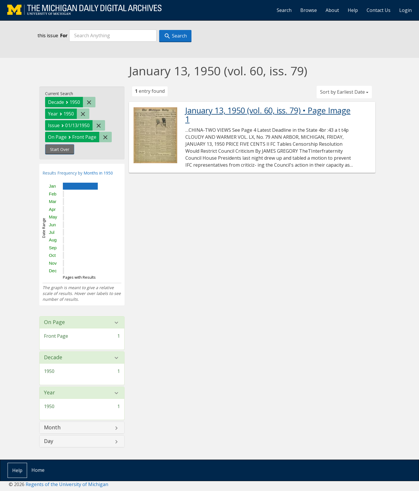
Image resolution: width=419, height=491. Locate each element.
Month (52, 427)
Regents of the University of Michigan (67, 484)
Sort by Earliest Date (344, 92)
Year (49, 393)
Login (405, 10)
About (332, 10)
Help (353, 10)
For (64, 35)
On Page (54, 322)
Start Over (59, 149)
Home (38, 470)
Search (284, 10)
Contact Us (378, 10)
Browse (308, 10)
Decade (53, 357)
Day (48, 441)
